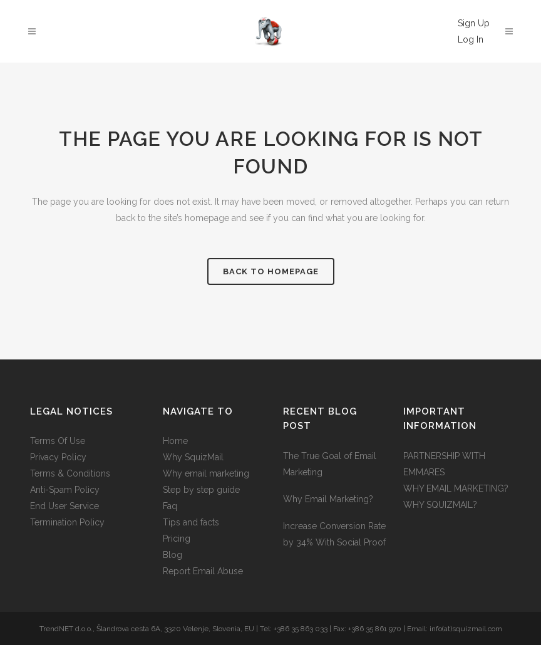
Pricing (176, 539)
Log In (470, 39)
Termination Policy (67, 522)
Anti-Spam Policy (65, 490)
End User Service (64, 506)
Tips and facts (191, 522)
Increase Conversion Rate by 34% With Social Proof (334, 534)
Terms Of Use (57, 441)
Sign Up (474, 23)
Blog (172, 555)
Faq (170, 506)
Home (175, 441)
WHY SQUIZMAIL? (440, 505)
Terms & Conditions (70, 473)
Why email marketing (206, 473)
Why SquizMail (193, 457)
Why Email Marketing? (328, 499)
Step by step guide (201, 490)
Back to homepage (271, 271)
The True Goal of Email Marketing (329, 464)
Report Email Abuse (203, 571)
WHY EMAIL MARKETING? (455, 488)
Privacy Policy (58, 457)
